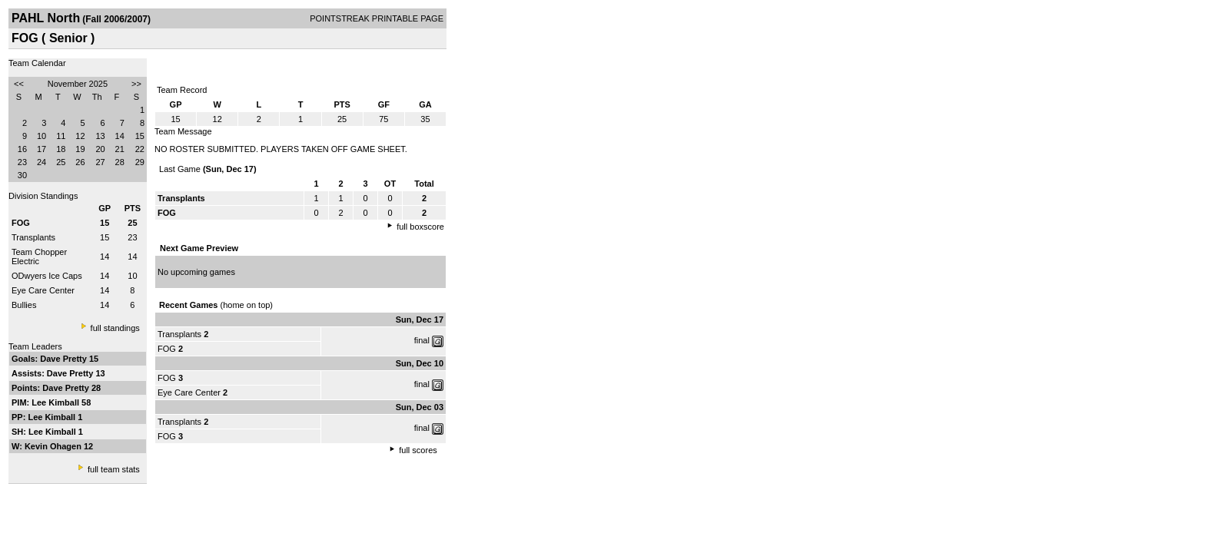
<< (19, 83)
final (422, 340)
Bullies (24, 305)
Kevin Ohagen (54, 446)
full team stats (114, 469)
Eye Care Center (43, 290)
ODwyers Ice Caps (47, 275)
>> (136, 83)
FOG (167, 348)
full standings (115, 328)
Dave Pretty (64, 358)
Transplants (33, 237)
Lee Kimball (56, 402)
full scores (418, 450)
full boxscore (420, 226)
